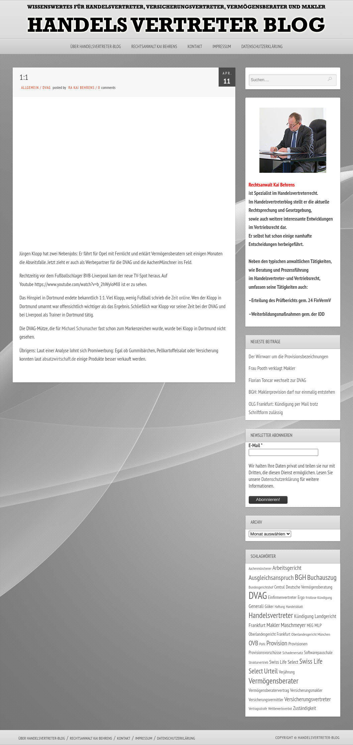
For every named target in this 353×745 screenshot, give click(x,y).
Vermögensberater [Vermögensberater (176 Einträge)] (274, 680)
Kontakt (195, 46)
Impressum (222, 46)
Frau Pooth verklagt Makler (272, 368)
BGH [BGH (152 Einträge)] (300, 577)
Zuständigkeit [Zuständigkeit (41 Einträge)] (304, 708)
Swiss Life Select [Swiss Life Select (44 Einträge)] (284, 662)
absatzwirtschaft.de (59, 359)
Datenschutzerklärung (261, 46)
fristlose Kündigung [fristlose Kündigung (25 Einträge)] (319, 597)
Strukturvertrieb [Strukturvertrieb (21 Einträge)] (258, 662)
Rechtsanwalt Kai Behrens (154, 46)
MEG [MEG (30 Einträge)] (310, 625)
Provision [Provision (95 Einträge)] (276, 643)
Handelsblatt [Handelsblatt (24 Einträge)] (294, 606)
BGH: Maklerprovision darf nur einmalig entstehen (292, 392)
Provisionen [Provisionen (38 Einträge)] (298, 643)
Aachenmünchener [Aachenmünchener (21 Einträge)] (260, 568)
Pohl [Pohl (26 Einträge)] (262, 643)
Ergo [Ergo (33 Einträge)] (301, 597)
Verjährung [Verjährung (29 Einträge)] (287, 671)
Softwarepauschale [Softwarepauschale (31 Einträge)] (318, 652)
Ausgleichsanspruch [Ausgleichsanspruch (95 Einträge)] (271, 577)
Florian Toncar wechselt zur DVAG (277, 380)
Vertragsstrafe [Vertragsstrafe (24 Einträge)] (258, 708)
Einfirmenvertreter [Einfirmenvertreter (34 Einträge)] (282, 597)
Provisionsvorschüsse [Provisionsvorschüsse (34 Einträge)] (265, 652)
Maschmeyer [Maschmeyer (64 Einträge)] (293, 625)
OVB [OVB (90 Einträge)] (253, 643)
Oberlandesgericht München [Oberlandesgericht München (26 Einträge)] (310, 634)
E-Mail (256, 445)
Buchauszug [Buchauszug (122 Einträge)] (322, 577)
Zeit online (180, 297)
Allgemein (30, 87)
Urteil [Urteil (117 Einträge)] (271, 670)
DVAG (46, 87)
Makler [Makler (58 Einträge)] (272, 625)
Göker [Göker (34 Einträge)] (269, 606)
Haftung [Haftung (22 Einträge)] (280, 606)
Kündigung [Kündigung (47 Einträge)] (304, 616)
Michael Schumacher (79, 328)
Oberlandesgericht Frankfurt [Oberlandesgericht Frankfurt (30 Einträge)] (269, 634)
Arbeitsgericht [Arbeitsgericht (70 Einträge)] (287, 568)
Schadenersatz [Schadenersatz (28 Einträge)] (292, 652)
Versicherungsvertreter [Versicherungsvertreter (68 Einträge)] (307, 699)
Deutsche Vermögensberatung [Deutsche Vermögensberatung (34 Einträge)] (309, 587)
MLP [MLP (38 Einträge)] (318, 625)
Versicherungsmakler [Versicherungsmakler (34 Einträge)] (306, 690)
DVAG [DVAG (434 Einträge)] (258, 595)
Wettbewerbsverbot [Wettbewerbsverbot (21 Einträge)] (280, 708)
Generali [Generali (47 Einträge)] (256, 606)
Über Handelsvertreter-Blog (96, 46)
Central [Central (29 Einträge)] (279, 587)
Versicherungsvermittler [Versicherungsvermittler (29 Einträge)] (266, 699)
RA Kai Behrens (82, 87)
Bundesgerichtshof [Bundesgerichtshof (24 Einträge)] (261, 587)
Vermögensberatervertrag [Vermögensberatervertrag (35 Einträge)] (269, 690)
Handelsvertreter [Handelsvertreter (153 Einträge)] (271, 615)
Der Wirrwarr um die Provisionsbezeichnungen (288, 356)
